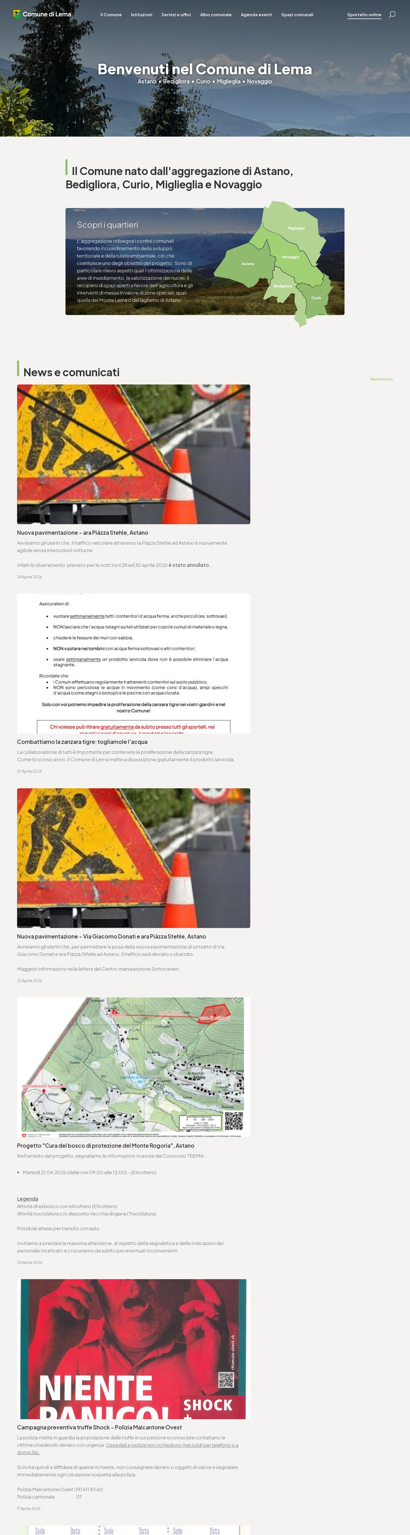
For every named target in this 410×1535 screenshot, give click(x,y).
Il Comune (113, 17)
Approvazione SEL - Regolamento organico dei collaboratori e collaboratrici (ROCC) (283, 961)
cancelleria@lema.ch (47, 1156)
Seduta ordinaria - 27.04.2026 (53, 867)
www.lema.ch (39, 1163)
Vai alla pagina (45, 1218)
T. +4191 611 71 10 (226, 1446)
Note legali (128, 1515)
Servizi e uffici (179, 17)
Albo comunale (218, 17)
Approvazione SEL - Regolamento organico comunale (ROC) (89, 957)
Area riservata (191, 1515)
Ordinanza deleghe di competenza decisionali (72, 927)
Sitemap (150, 1515)
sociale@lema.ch (228, 1453)
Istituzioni (144, 17)
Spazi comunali (300, 17)
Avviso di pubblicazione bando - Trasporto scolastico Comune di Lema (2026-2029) (101, 998)
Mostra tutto (381, 379)
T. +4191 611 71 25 (233, 1148)
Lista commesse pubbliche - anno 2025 (64, 1032)
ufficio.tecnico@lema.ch (243, 1156)
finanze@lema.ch (132, 1453)
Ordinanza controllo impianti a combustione (262, 897)
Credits (168, 1515)
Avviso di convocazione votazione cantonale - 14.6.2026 (276, 867)
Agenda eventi (259, 17)
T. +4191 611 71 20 (131, 1446)
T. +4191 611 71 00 (42, 1148)
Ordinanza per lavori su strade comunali (256, 927)
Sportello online (361, 17)
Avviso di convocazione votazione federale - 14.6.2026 (83, 897)
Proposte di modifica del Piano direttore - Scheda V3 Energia (282, 1032)
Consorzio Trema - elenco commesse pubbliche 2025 (273, 995)
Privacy (108, 1515)
